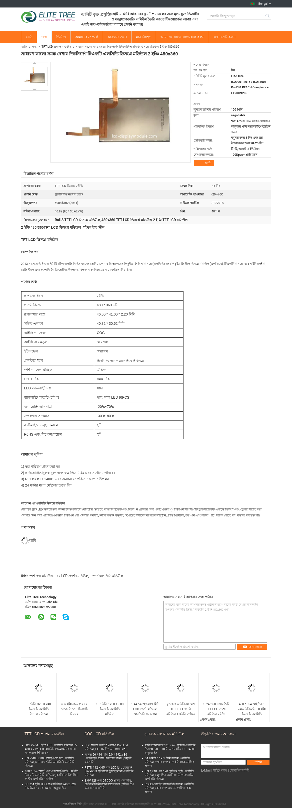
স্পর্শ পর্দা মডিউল (41, 576)
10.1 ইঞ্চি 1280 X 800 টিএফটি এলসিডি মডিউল (110, 709)
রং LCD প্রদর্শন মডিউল (72, 576)
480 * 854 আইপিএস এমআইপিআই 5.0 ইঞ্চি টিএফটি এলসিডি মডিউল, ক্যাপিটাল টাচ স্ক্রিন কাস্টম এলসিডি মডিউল (251, 709)
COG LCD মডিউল (99, 734)
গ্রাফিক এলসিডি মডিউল (164, 734)
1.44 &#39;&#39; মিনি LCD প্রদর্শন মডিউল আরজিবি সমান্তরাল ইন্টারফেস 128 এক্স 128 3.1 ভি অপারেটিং (145, 709)
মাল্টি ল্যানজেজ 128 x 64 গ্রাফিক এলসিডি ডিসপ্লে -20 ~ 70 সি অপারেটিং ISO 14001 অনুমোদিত (170, 749)
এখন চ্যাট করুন (225, 37)
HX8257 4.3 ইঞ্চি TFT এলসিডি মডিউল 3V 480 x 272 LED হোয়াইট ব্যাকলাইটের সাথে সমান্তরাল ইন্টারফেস (51, 749)
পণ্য (44, 37)
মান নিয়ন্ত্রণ (143, 37)
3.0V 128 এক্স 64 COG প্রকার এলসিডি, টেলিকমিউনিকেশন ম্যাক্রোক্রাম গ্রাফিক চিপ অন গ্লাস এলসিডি (109, 784)
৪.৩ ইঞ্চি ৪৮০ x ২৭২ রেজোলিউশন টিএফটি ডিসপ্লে (74, 709)
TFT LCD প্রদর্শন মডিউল (56, 46)
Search (268, 16)
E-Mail (205, 770)
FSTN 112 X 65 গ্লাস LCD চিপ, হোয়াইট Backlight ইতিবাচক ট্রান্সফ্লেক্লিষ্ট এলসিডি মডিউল (109, 771)
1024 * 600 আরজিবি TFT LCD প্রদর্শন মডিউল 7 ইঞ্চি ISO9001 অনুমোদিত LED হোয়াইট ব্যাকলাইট (216, 709)
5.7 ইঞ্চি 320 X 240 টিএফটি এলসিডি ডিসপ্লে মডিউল (38, 709)
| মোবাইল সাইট (238, 770)
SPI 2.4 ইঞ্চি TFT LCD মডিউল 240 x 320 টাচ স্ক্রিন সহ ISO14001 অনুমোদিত (50, 786)
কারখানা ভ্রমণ (117, 37)
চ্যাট (204, 163)
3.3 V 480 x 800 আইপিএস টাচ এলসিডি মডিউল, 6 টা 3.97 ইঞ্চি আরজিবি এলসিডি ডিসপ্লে (50, 762)
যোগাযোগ (252, 647)
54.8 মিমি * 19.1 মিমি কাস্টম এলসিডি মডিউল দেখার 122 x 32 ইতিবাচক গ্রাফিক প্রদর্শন (169, 762)
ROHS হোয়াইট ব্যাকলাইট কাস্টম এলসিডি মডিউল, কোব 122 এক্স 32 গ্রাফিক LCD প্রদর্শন (169, 788)
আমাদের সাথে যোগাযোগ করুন (182, 37)
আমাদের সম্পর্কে (86, 37)
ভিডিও (61, 37)
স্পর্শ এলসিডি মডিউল (107, 576)
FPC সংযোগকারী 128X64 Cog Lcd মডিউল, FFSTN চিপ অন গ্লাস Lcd (106, 747)
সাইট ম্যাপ (220, 770)
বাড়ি (29, 37)
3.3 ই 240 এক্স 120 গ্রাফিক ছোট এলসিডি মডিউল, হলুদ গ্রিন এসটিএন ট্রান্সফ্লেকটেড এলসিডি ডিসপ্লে (169, 775)
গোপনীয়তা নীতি (72, 804)
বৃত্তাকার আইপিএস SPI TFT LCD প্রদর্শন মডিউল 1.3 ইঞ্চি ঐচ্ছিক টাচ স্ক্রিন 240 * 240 (180, 709)
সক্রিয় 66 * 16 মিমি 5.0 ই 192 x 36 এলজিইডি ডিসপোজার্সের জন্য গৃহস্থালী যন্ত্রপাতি (108, 758)
